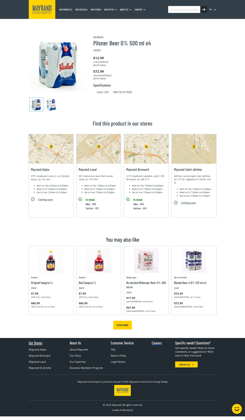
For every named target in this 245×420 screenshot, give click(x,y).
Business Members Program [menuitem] (81, 369)
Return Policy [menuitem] (118, 355)
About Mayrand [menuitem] (79, 349)
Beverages (59, 22)
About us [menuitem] (124, 9)
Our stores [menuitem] (96, 9)
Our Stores (35, 343)
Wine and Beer (77, 22)
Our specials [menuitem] (81, 9)
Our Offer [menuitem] (109, 9)
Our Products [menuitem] (65, 9)
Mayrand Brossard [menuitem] (40, 355)
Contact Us (186, 364)
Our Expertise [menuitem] (78, 361)
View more (123, 325)
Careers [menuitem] (138, 9)
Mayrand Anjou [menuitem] (38, 349)
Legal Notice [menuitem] (118, 361)
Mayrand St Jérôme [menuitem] (40, 368)
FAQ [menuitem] (113, 349)
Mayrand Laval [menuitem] (37, 361)
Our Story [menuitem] (75, 355)
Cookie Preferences (122, 413)
